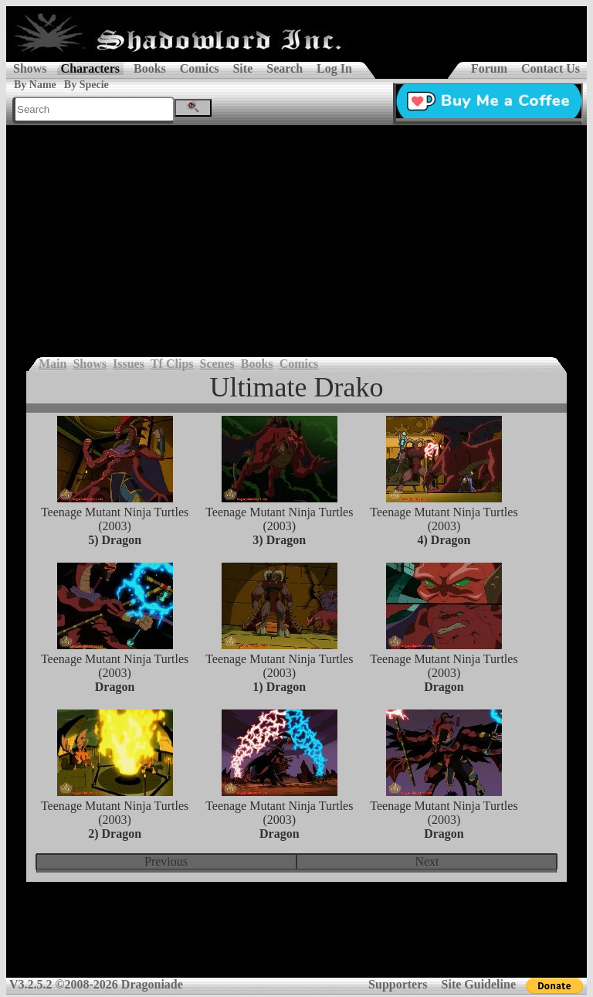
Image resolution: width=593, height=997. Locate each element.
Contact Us (550, 68)
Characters (90, 68)
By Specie (86, 84)
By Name (35, 84)
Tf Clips (172, 363)
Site (242, 68)
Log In (334, 68)
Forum (489, 68)
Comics (199, 68)
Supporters (397, 984)
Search (284, 68)
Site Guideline (479, 984)
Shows (30, 68)
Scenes (217, 363)
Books (150, 68)
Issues (128, 363)
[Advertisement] (296, 241)
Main (52, 363)
